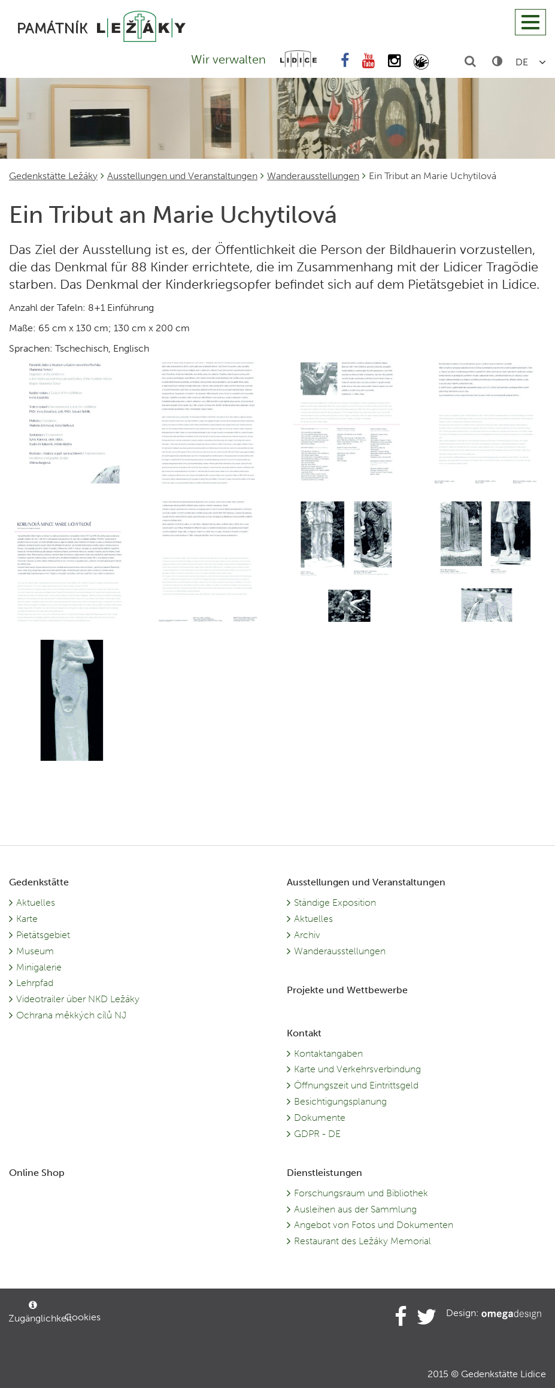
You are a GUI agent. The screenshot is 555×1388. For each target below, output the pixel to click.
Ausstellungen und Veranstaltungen (182, 176)
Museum (35, 951)
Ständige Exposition (335, 902)
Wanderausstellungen (313, 176)
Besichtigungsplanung (340, 1101)
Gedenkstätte (39, 882)
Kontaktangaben (328, 1053)
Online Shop (37, 1172)
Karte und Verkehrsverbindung (357, 1069)
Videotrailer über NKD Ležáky (77, 999)
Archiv (307, 935)
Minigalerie (39, 967)
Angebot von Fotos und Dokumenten (373, 1224)
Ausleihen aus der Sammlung (355, 1209)
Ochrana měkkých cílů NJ (71, 1015)
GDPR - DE (317, 1133)
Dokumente (319, 1117)
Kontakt (304, 1033)
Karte (27, 918)
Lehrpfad (34, 982)
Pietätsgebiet (43, 935)
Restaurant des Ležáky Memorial (362, 1241)
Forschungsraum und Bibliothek (361, 1193)
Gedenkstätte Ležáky (53, 176)
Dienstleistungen (324, 1172)
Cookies (83, 1317)
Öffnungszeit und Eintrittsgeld (356, 1085)
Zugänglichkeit (36, 1312)
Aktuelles (35, 902)
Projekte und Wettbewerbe (347, 990)
